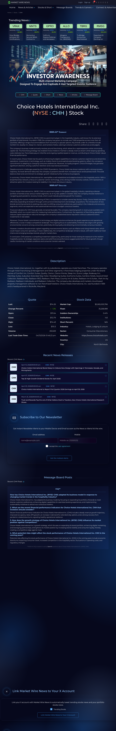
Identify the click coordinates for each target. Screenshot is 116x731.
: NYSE (49, 365)
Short (47, 95)
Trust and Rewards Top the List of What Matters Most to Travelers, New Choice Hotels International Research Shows (62, 401)
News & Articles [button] (26, 7)
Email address (39, 435)
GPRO (52, 30)
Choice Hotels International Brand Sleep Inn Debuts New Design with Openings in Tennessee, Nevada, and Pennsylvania (62, 369)
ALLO (68, 30)
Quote (34, 95)
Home (12, 7)
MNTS (35, 30)
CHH (21, 95)
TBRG (85, 30)
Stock (15, 12)
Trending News (20, 20)
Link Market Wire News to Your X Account (58, 715)
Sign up (87, 2)
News (60, 95)
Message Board (91, 95)
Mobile (77, 435)
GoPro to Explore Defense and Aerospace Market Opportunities (49, 39)
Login (80, 2)
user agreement (64, 446)
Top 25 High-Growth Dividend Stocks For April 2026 (41, 379)
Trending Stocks (60, 709)
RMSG (102, 30)
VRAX (18, 30)
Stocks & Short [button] (46, 7)
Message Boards (64, 7)
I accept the (59, 446)
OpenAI (60, 248)
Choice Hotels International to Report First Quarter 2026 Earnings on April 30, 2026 (52, 389)
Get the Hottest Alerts (59, 458)
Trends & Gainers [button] (84, 7)
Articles (73, 95)
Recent (16, 359)
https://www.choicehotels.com (95, 335)
